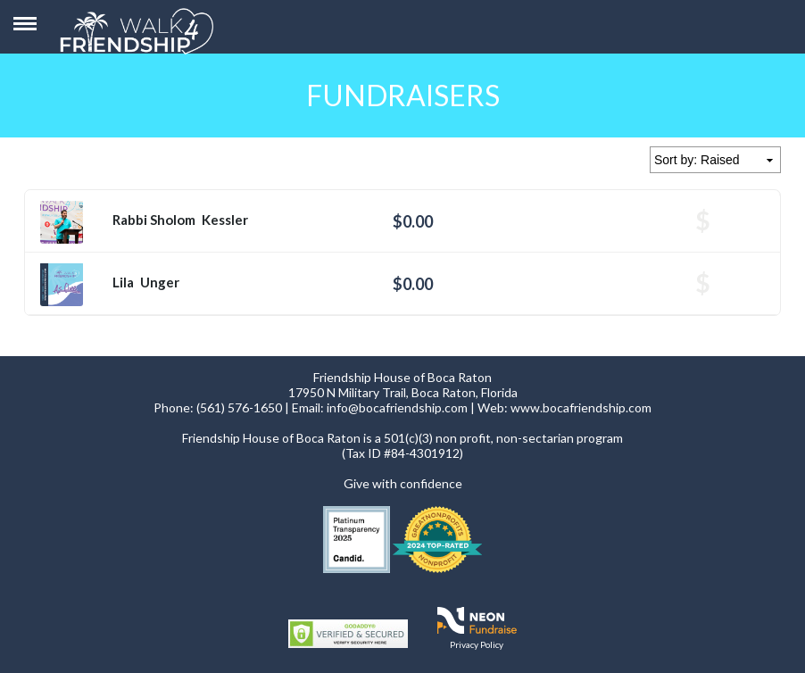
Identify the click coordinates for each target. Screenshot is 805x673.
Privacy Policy (476, 644)
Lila (123, 282)
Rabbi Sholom (153, 220)
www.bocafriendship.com (580, 407)
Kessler (225, 220)
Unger (159, 282)
